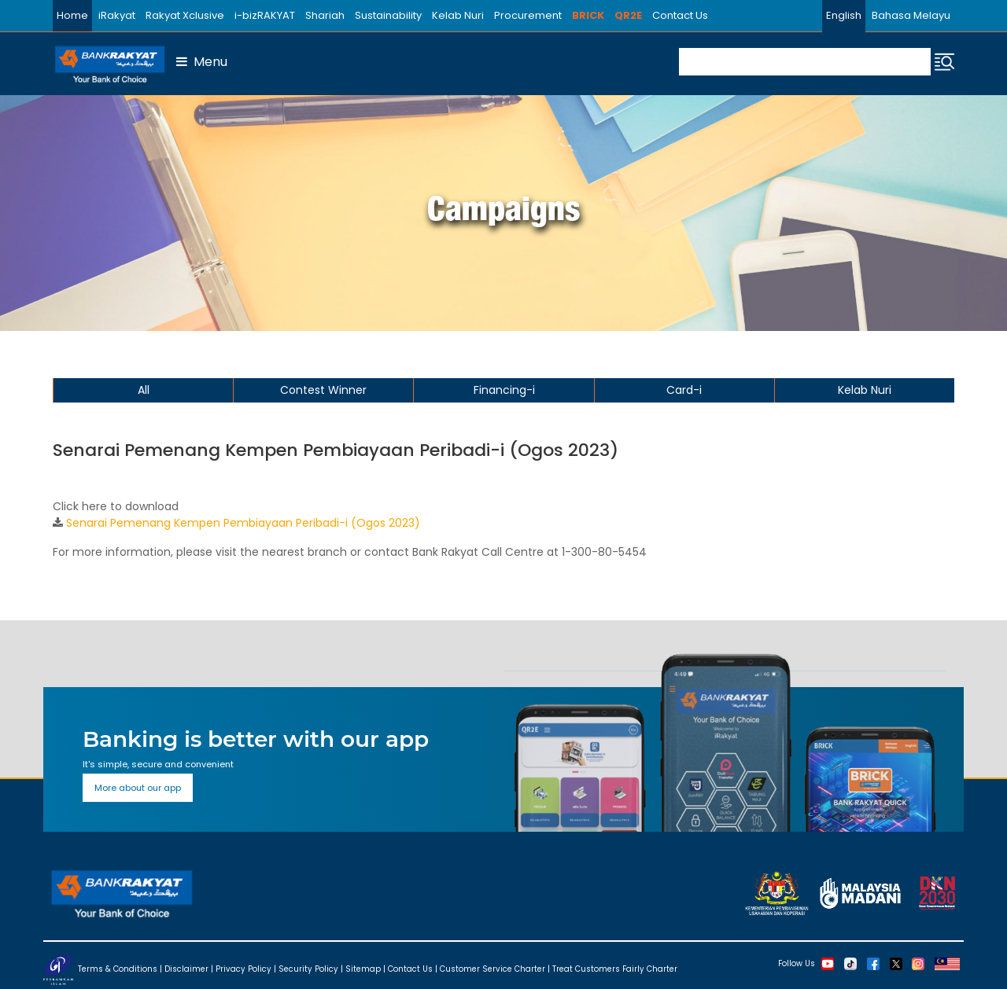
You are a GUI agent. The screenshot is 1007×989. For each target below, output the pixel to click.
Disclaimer (186, 969)
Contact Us (680, 15)
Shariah (325, 15)
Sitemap (363, 969)
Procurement (528, 15)
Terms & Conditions (117, 969)
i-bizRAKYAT (264, 15)
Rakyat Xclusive (185, 15)
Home (72, 15)
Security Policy (308, 969)
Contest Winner (323, 390)
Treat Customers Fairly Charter (614, 969)
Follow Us (796, 963)
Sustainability (388, 15)
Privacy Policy (243, 969)
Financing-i (504, 390)
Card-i (684, 390)
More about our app (137, 787)
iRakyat (116, 15)
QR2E (628, 15)
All (143, 390)
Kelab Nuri (458, 15)
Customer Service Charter (492, 969)
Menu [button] (201, 62)
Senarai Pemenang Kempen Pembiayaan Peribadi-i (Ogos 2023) (243, 523)
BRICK (588, 15)
